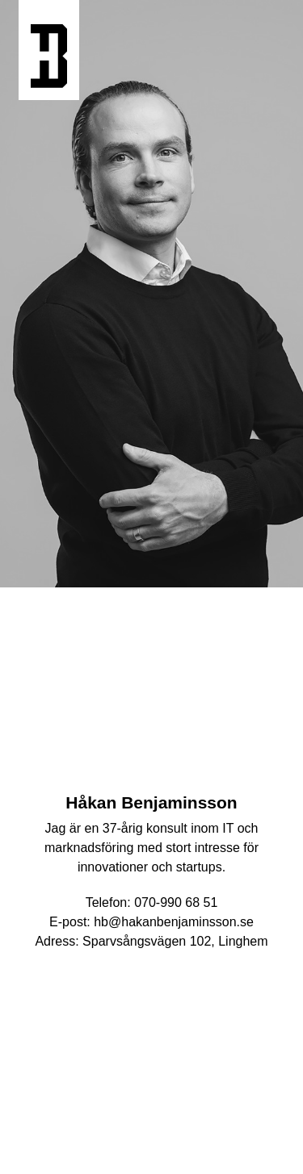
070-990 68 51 (175, 902)
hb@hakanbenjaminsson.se (174, 922)
